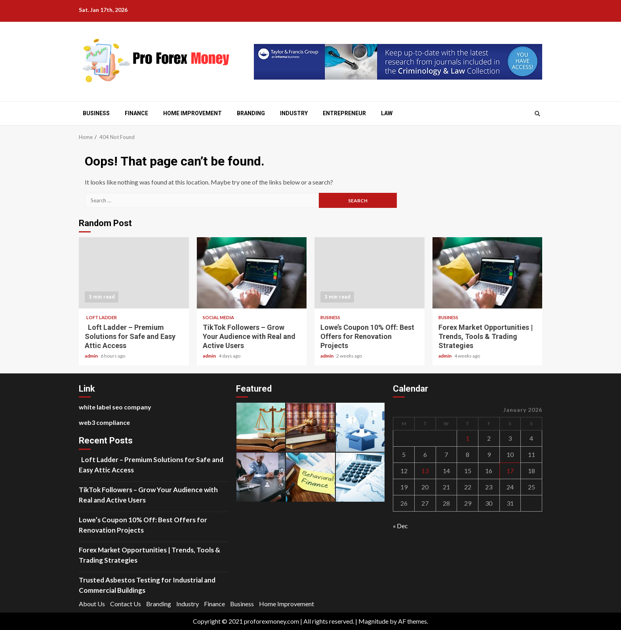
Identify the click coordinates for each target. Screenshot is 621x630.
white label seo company (115, 407)
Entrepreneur (344, 113)
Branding (251, 113)
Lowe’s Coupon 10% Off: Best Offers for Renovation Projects (369, 272)
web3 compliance (104, 422)
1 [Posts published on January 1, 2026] (467, 438)
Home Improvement (192, 113)
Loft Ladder (101, 317)
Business (96, 113)
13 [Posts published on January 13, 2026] (425, 470)
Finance (136, 113)
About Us (92, 603)
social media (218, 317)
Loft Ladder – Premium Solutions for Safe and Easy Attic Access (134, 272)
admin (92, 356)
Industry (294, 113)
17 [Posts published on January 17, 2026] (510, 470)
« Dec (400, 525)
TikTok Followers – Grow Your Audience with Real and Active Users (252, 272)
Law (386, 113)
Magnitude (373, 621)
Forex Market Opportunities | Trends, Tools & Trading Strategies (487, 272)
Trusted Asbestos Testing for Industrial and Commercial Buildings (147, 585)
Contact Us (125, 603)
